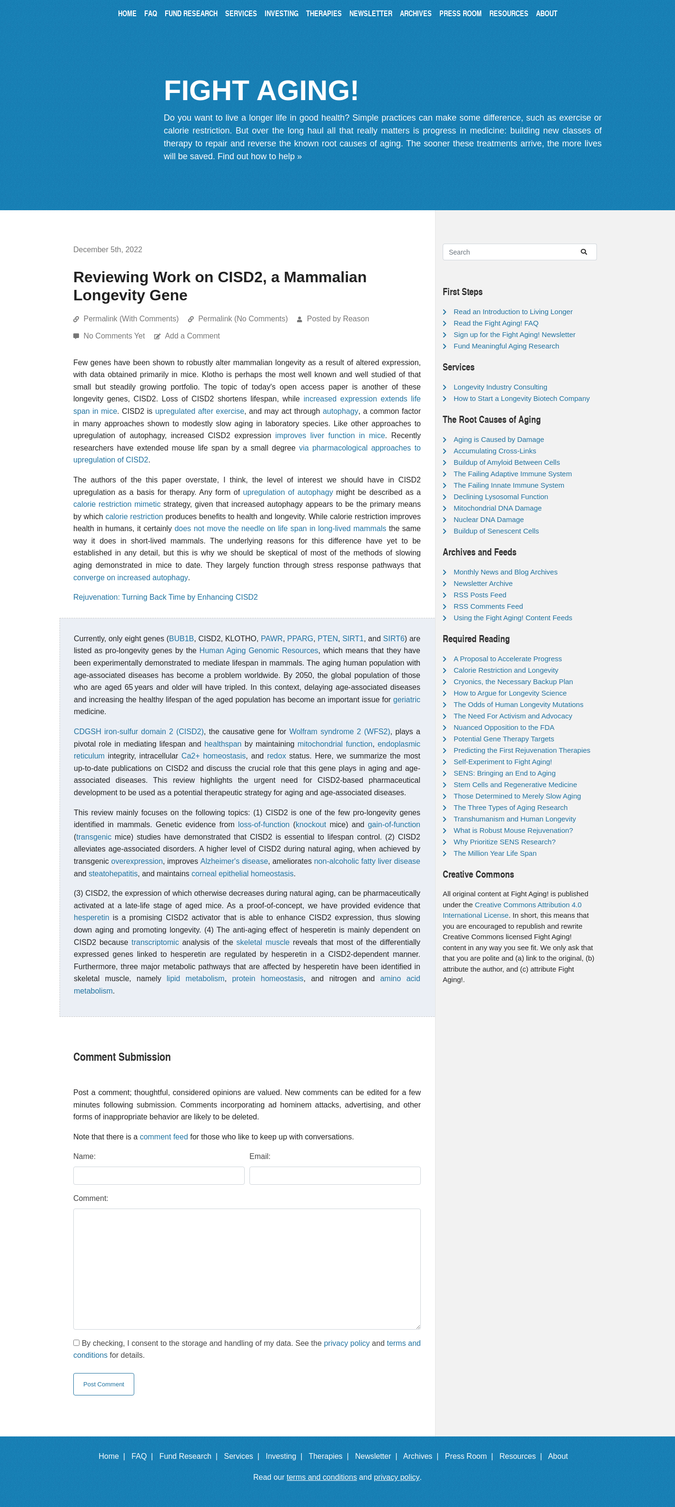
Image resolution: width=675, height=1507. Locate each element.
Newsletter (370, 13)
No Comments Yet (115, 336)
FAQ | (144, 1456)
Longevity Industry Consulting (500, 387)
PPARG (300, 639)
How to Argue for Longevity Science (510, 693)
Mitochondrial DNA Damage (498, 508)
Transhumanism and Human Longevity (515, 819)
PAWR (272, 639)
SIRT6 (394, 639)
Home (127, 13)
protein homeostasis (268, 978)
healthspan (222, 744)
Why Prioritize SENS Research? (505, 842)
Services (241, 13)
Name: (84, 1156)
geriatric (406, 700)
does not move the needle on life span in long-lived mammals (281, 528)
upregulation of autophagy (288, 492)
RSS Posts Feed (480, 595)
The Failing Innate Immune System (509, 485)
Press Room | (471, 1456)
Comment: (91, 1198)
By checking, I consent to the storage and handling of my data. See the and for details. (247, 1349)
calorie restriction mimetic (116, 504)
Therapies (324, 13)
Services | (244, 1456)
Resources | (522, 1456)
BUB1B (181, 639)
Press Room (460, 13)
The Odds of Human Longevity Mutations (519, 704)
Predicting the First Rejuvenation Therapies (522, 750)
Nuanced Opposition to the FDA (504, 727)
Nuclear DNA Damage (489, 519)
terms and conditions (322, 1477)
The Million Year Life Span (495, 853)
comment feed (164, 1137)
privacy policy (346, 1343)
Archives (416, 13)
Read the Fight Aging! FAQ (496, 323)
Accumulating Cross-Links (495, 451)
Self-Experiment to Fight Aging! (503, 762)
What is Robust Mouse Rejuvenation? (513, 830)
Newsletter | (378, 1456)
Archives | (423, 1456)
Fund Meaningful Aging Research (506, 346)
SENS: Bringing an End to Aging (505, 773)
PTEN (328, 639)
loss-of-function (264, 824)
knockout (311, 824)
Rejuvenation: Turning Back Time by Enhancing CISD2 (165, 597)
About (546, 13)
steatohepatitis (113, 874)
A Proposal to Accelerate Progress (508, 659)
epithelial (233, 874)
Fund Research (191, 13)
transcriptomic (155, 942)
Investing (281, 13)
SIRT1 (353, 639)
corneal (203, 874)
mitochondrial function (335, 744)
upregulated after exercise (199, 411)
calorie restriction (134, 517)
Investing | (286, 1456)
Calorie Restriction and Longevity (506, 670)
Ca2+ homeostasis (213, 756)
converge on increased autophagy (130, 578)
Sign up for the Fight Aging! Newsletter (515, 334)
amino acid (400, 978)
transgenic (93, 837)
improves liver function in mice (330, 435)
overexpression (137, 861)
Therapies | (330, 1456)
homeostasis (272, 874)
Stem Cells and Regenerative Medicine (515, 784)
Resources (508, 13)
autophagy (340, 411)
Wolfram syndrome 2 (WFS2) (339, 732)
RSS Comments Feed (488, 606)
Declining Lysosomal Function (501, 496)
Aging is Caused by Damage (499, 439)
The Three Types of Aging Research (511, 807)
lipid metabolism (196, 978)
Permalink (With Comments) (131, 319)
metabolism (93, 991)
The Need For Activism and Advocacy (513, 716)
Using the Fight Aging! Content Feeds (513, 618)
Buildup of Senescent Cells (496, 531)
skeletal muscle (263, 942)
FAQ (150, 13)
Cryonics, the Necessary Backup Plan (513, 681)
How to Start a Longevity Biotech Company (522, 398)
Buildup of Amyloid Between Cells (507, 462)
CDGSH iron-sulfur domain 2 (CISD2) (139, 732)
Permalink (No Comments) (243, 319)
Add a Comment (192, 336)
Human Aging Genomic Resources (258, 650)
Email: (259, 1156)
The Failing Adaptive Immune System (513, 474)
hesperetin (91, 917)
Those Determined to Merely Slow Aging (517, 796)
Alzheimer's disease (234, 861)
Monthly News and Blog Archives (505, 572)
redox (276, 756)
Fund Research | (190, 1456)
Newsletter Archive (483, 583)
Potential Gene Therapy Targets (504, 739)
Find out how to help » (260, 156)
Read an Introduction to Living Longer (513, 312)
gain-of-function (394, 824)
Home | (114, 1456)
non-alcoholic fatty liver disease (367, 861)
